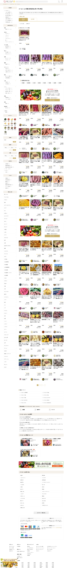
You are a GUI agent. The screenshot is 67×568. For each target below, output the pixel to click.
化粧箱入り (8, 47)
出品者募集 (18, 546)
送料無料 (7, 10)
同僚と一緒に (8, 93)
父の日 (7, 68)
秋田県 (35, 562)
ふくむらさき (22, 498)
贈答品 (7, 181)
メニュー (62, 2)
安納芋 (21, 475)
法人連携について (19, 556)
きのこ (5, 221)
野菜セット (5, 121)
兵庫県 (28, 566)
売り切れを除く (9, 13)
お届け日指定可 (9, 18)
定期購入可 (28, 23)
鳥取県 (47, 566)
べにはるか (22, 484)
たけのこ (5, 280)
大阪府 (22, 566)
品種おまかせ (22, 507)
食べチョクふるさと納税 (39, 546)
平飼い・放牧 (8, 168)
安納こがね (22, 491)
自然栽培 (7, 163)
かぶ (5, 210)
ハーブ (5, 321)
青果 (7, 103)
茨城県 (53, 562)
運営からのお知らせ (30, 549)
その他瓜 (5, 259)
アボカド (5, 199)
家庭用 (7, 183)
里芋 (5, 240)
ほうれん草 (6, 337)
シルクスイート (23, 477)
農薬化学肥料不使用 (9, 167)
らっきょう (6, 356)
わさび (5, 367)
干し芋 (7, 33)
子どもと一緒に (9, 89)
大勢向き (7, 82)
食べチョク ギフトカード (39, 549)
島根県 (53, 566)
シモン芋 (21, 493)
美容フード (8, 29)
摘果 (6, 112)
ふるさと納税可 (9, 12)
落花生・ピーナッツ (7, 353)
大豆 (5, 288)
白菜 (5, 318)
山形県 (41, 562)
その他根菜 (6, 264)
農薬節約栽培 (8, 165)
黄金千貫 (21, 482)
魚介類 (12, 125)
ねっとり (8, 58)
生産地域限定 (8, 77)
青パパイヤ (6, 194)
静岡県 (41, 565)
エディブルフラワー (7, 205)
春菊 (5, 248)
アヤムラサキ (44, 493)
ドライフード (8, 38)
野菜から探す (22, 16)
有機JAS (7, 178)
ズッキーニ (6, 253)
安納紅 (43, 489)
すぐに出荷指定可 (9, 20)
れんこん (5, 364)
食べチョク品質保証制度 (57, 527)
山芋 (5, 342)
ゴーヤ (5, 234)
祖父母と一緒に (9, 91)
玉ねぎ (5, 283)
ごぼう (5, 232)
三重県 (53, 565)
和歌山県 (41, 566)
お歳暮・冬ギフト (9, 71)
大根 (5, 286)
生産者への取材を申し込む (21, 551)
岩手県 (22, 562)
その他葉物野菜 (6, 267)
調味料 (9, 129)
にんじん (5, 310)
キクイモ (5, 218)
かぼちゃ (5, 213)
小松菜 (5, 229)
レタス (5, 361)
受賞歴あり (8, 97)
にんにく (5, 313)
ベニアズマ (44, 477)
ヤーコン (5, 348)
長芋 (5, 302)
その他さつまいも (45, 505)
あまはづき (44, 498)
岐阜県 (35, 565)
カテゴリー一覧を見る (41, 512)
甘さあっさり (8, 53)
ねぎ (5, 315)
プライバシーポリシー (30, 552)
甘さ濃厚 (8, 52)
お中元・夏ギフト (9, 70)
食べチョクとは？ (11, 546)
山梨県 (22, 565)
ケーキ (7, 36)
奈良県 (35, 566)
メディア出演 (8, 99)
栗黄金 (43, 496)
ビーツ (5, 329)
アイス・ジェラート (9, 41)
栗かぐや (21, 500)
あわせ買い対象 (9, 15)
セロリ (5, 256)
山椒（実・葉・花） (7, 245)
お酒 (15, 125)
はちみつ (8, 125)
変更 (14, 141)
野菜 (8, 121)
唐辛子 (5, 294)
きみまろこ (22, 505)
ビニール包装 (8, 186)
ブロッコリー (6, 334)
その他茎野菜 (6, 261)
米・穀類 (12, 129)
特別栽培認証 (8, 179)
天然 (6, 172)
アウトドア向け (9, 88)
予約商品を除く (9, 22)
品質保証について (11, 549)
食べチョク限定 (9, 76)
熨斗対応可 (8, 46)
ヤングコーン (6, 345)
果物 (11, 121)
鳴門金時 (43, 475)
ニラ (5, 307)
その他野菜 (6, 275)
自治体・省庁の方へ (20, 557)
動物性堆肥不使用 (9, 184)
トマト (5, 299)
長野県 (28, 565)
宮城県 (28, 562)
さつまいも (6, 237)
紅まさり (21, 489)
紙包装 (7, 188)
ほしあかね (44, 500)
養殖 (6, 170)
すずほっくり (22, 496)
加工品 (15, 129)
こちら (25, 521)
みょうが (5, 340)
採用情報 (28, 555)
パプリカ (5, 326)
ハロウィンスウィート (45, 491)
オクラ (5, 207)
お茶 (5, 129)
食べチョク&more (49, 549)
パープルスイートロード (46, 482)
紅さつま (43, 484)
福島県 (47, 562)
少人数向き (8, 83)
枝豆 (5, 202)
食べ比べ (7, 107)
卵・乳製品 (5, 125)
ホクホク (8, 59)
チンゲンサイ (6, 291)
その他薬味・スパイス (8, 272)
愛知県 (47, 565)
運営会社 (28, 546)
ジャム (7, 35)
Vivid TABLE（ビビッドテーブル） (52, 546)
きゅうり (5, 226)
